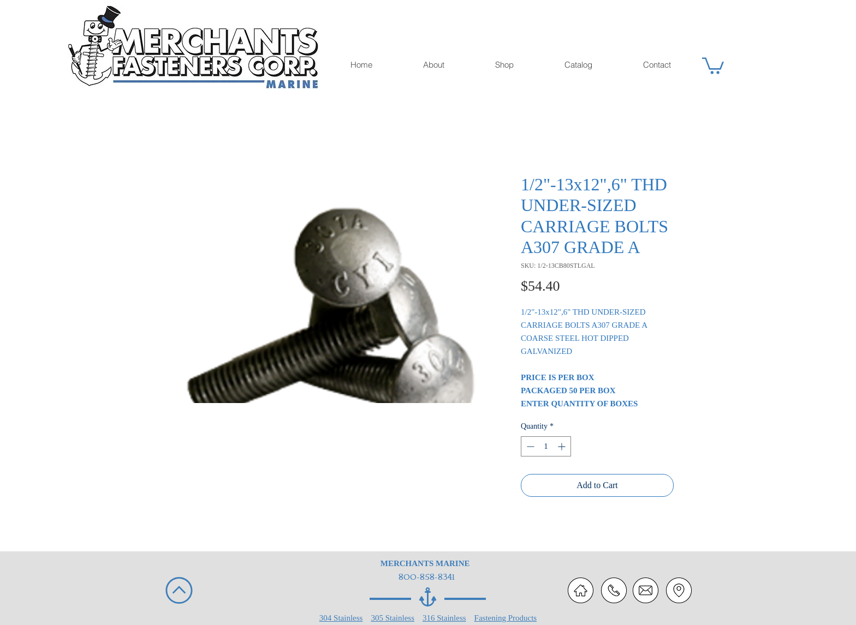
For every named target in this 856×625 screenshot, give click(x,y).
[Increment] (562, 446)
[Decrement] (529, 446)
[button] (713, 65)
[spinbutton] (546, 446)
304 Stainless (341, 618)
